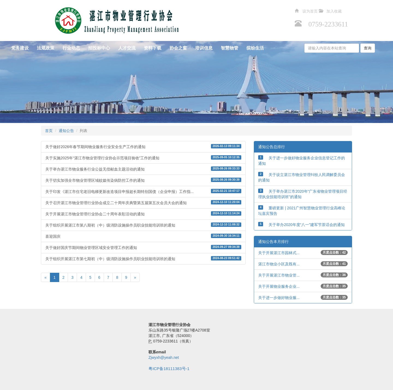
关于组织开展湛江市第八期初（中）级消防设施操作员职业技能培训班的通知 (143, 224)
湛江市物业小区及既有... (279, 264)
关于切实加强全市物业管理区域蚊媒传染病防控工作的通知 (143, 180)
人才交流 (127, 48)
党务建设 (20, 48)
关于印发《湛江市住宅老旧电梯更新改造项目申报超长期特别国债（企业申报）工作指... (143, 191)
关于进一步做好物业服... (279, 297)
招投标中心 (99, 48)
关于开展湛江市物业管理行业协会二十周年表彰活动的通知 (143, 213)
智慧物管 (229, 48)
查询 (367, 48)
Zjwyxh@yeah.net (163, 357)
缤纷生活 (255, 48)
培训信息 (204, 48)
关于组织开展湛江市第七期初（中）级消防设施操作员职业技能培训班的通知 (143, 258)
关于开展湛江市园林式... (279, 253)
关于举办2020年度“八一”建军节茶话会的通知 (306, 224)
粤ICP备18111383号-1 (168, 368)
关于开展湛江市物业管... (279, 275)
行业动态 (71, 48)
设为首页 (310, 10)
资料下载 (152, 48)
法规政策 (45, 48)
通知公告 (66, 130)
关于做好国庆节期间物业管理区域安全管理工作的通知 (143, 247)
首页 (49, 130)
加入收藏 (334, 10)
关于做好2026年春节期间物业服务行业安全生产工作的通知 (143, 146)
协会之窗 (178, 48)
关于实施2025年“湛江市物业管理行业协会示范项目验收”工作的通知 (143, 157)
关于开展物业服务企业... (279, 286)
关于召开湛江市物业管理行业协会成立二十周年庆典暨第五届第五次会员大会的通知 (143, 202)
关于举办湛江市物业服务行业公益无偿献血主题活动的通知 (143, 168)
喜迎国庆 (143, 236)
